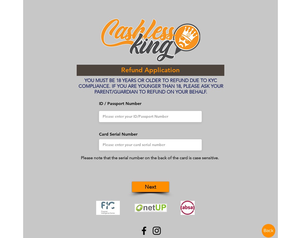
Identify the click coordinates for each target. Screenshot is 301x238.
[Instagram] (156, 230)
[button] (150, 187)
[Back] (268, 230)
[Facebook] (144, 230)
